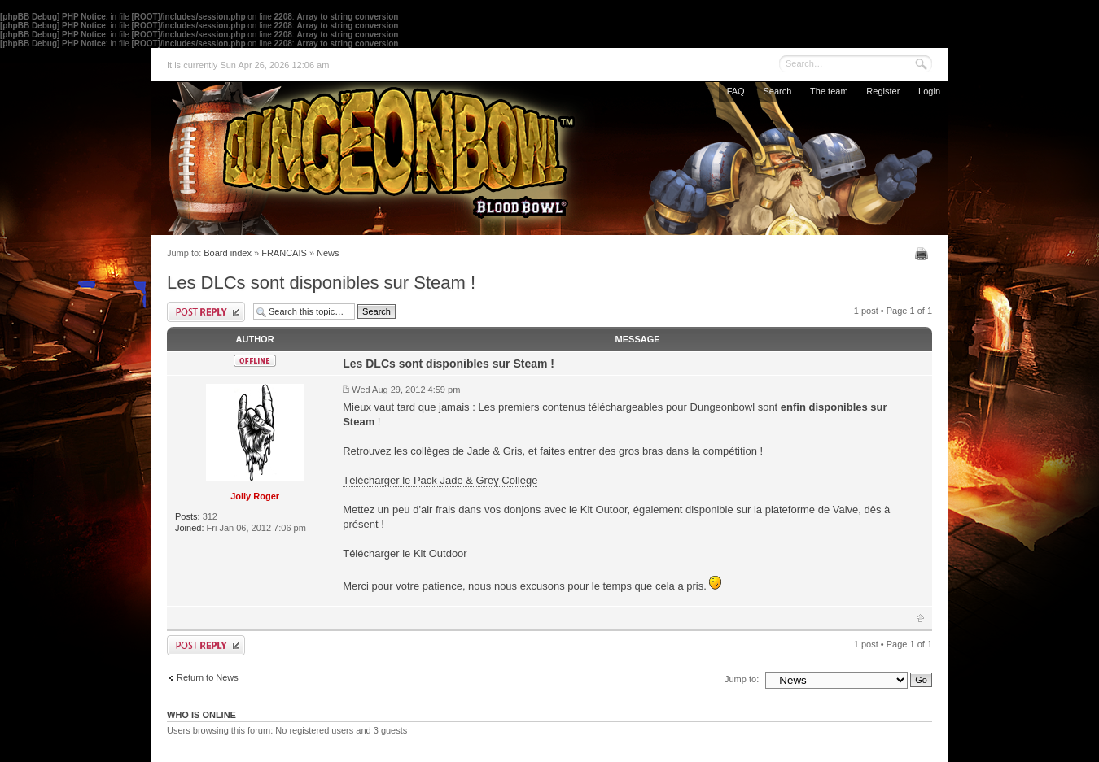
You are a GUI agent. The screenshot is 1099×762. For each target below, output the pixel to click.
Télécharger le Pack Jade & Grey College (440, 480)
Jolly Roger (254, 496)
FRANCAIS (284, 253)
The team (828, 91)
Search (777, 91)
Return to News (208, 677)
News (328, 253)
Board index (228, 253)
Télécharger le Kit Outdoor (404, 553)
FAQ (736, 91)
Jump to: (742, 679)
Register (883, 91)
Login (929, 91)
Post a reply (206, 312)
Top (920, 618)
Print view (923, 253)
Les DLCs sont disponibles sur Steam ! (321, 282)
